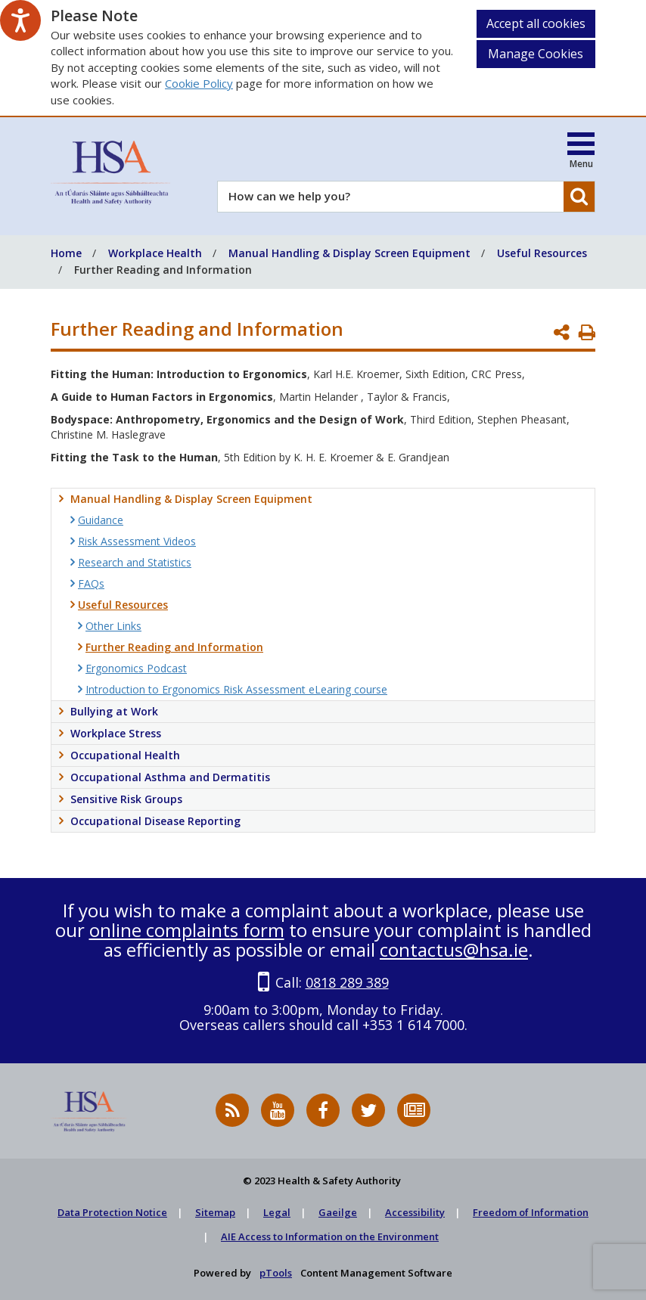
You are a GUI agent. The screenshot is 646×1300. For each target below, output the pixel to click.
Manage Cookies (535, 53)
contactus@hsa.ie (454, 949)
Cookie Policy (199, 83)
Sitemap (215, 1212)
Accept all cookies (535, 23)
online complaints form (186, 929)
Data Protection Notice (112, 1212)
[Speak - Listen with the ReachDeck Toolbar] (20, 20)
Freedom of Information (531, 1212)
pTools (275, 1273)
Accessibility (415, 1212)
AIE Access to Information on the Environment (330, 1236)
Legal (276, 1212)
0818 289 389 (347, 982)
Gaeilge (337, 1212)
